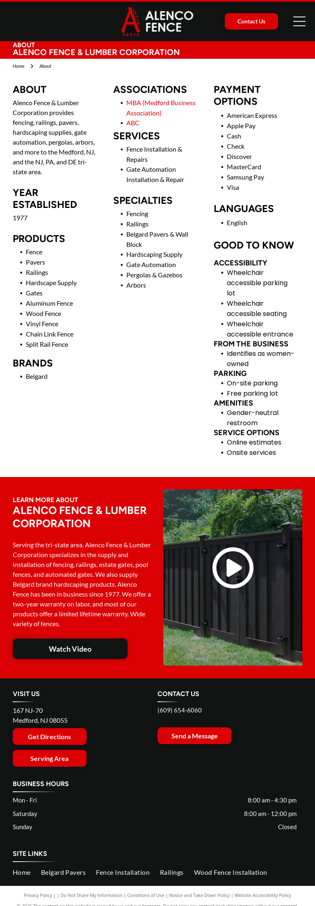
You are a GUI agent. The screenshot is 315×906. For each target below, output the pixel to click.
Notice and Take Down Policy (199, 895)
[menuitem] (27, 872)
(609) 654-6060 (180, 710)
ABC (132, 123)
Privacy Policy (38, 895)
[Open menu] (299, 21)
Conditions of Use (145, 895)
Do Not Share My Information (92, 895)
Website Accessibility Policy (263, 895)
